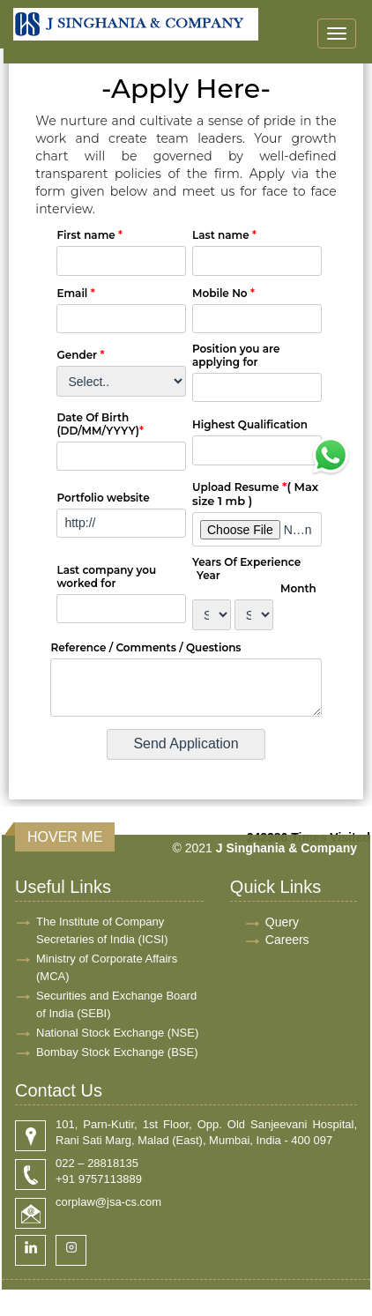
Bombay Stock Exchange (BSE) (117, 1052)
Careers (287, 940)
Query (282, 922)
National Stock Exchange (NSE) (117, 1032)
